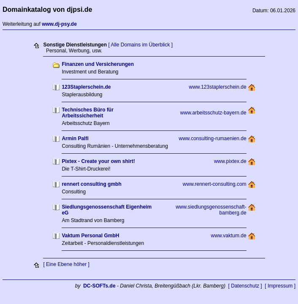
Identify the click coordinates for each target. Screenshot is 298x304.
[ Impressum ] (280, 286)
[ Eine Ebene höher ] (66, 264)
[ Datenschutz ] (245, 286)
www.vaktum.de (229, 236)
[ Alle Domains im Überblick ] (140, 45)
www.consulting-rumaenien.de (213, 138)
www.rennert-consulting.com (215, 184)
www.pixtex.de (230, 161)
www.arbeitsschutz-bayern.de (213, 113)
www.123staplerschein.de (218, 87)
